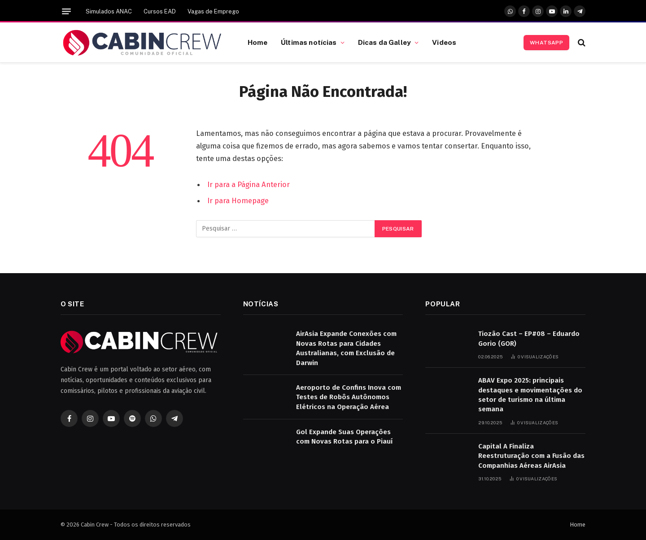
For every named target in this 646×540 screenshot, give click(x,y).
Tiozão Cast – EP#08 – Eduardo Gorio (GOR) (529, 338)
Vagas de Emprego (213, 11)
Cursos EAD (160, 11)
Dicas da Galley (384, 42)
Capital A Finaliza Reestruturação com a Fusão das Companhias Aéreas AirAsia (531, 456)
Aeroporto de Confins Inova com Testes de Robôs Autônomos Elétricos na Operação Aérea (348, 397)
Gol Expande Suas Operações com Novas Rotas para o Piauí (344, 436)
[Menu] (66, 11)
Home (258, 42)
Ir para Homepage (238, 200)
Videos (444, 42)
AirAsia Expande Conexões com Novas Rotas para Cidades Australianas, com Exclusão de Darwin (346, 348)
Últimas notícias (308, 42)
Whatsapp (546, 42)
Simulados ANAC (109, 11)
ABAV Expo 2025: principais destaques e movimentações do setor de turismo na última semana (530, 394)
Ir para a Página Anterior (248, 184)
